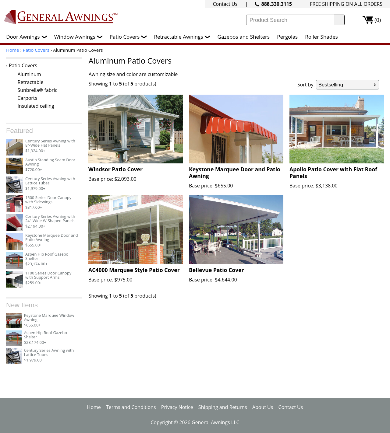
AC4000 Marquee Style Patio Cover (134, 270)
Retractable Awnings (183, 36)
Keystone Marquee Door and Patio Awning (51, 237)
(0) (377, 19)
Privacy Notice (177, 407)
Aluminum (29, 74)
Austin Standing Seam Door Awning (50, 162)
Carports (27, 98)
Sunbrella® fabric (37, 90)
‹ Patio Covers (21, 65)
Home (12, 50)
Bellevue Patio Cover (216, 270)
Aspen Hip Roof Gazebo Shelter (46, 256)
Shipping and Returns (222, 407)
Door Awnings (28, 36)
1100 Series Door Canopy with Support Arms (48, 275)
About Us (262, 407)
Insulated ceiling (35, 106)
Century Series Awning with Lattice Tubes (50, 181)
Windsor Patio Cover (115, 169)
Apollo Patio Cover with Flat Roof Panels (333, 173)
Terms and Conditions (131, 407)
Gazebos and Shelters (244, 36)
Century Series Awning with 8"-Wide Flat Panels (50, 143)
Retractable (30, 82)
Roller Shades (321, 36)
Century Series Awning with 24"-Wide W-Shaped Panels (50, 218)
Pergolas (287, 36)
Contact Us (225, 4)
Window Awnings (79, 36)
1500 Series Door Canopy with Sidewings (48, 199)
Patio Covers (130, 36)
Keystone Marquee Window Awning (49, 317)
